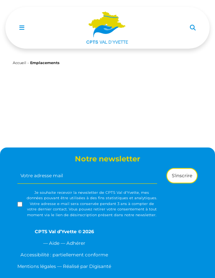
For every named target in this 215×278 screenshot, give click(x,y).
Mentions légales (36, 266)
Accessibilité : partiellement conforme (64, 255)
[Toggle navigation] (21, 27)
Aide (54, 243)
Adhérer (75, 243)
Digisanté (100, 266)
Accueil (19, 63)
